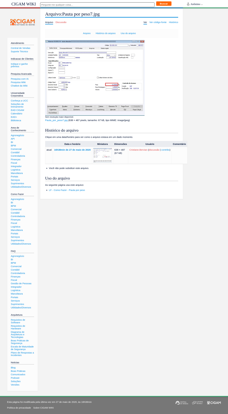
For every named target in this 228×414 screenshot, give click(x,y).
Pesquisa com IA (19, 78)
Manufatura (17, 173)
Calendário (16, 113)
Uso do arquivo (128, 33)
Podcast (15, 378)
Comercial (16, 149)
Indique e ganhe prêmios (19, 65)
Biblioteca (16, 120)
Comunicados (18, 374)
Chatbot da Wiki (19, 85)
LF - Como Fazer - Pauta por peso (67, 190)
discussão (154, 149)
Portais (14, 176)
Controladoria (18, 155)
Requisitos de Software (18, 321)
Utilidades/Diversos (21, 186)
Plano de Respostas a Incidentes (22, 354)
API (12, 138)
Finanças (15, 159)
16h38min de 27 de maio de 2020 (72, 149)
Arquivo (87, 33)
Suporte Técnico (19, 51)
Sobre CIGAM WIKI (43, 407)
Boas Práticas (18, 371)
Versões (15, 384)
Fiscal (14, 162)
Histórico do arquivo (106, 33)
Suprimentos (17, 183)
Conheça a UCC (19, 100)
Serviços (15, 180)
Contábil (15, 152)
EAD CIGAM (17, 110)
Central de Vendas (20, 48)
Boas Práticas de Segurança (20, 341)
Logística (15, 169)
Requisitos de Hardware (18, 327)
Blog (13, 367)
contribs (165, 149)
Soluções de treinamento (17, 105)
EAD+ (14, 117)
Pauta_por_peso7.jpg (56, 120)
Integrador (16, 166)
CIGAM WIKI (24, 4)
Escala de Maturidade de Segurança (22, 348)
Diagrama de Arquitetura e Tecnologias (17, 334)
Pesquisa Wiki (18, 82)
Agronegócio (17, 135)
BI (12, 142)
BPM (13, 145)
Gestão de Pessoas (21, 283)
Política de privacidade (19, 407)
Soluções (15, 381)
